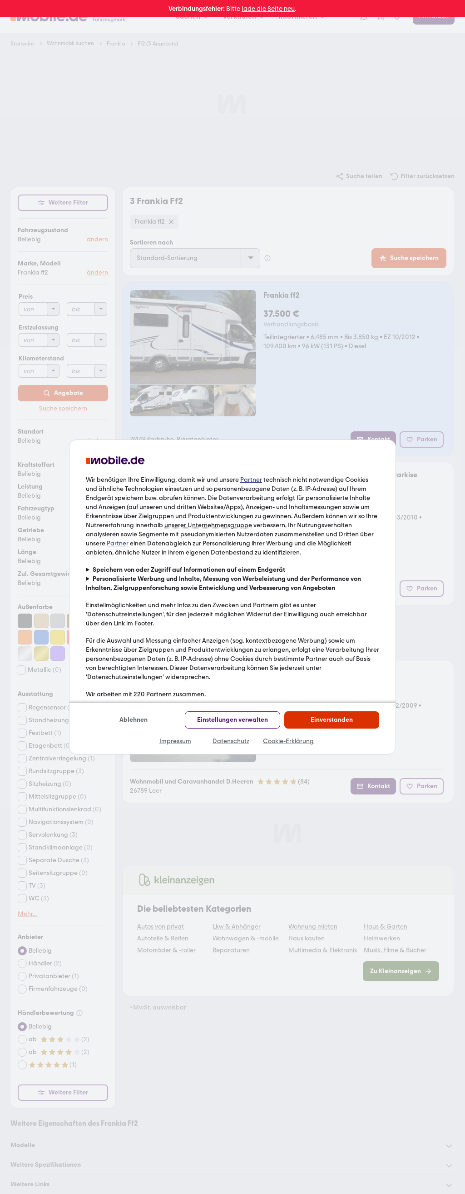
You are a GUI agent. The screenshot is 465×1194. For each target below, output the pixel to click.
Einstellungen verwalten (232, 720)
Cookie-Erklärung (288, 741)
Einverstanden (332, 720)
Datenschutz (231, 741)
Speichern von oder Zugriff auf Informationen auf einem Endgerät (189, 570)
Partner (251, 480)
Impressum (175, 741)
